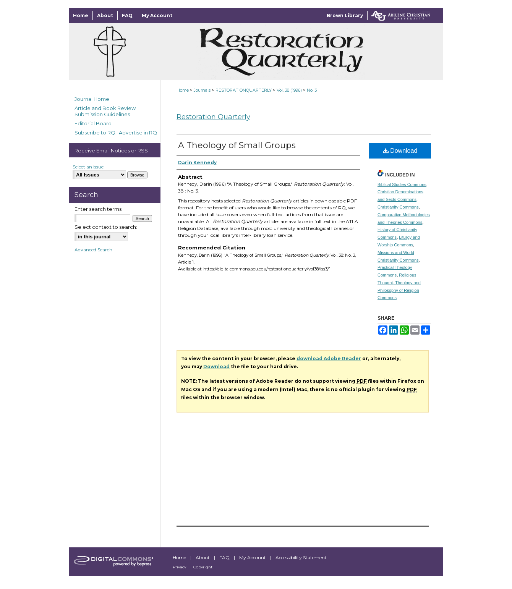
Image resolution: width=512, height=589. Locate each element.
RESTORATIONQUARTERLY (243, 90)
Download (400, 150)
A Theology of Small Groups (237, 145)
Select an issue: (89, 167)
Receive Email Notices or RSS (111, 150)
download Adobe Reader (329, 358)
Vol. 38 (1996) (289, 90)
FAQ (225, 557)
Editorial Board (93, 123)
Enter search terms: (99, 209)
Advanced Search (93, 249)
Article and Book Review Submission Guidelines (105, 111)
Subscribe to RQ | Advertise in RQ (116, 132)
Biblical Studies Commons (402, 184)
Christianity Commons (398, 207)
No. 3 (312, 90)
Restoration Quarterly (213, 117)
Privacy (180, 567)
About (203, 557)
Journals (202, 90)
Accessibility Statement (301, 557)
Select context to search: (106, 227)
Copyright (202, 567)
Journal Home (92, 99)
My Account (253, 557)
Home (183, 90)
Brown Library (345, 15)
